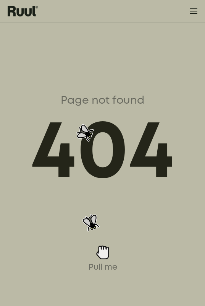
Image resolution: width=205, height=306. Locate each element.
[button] (188, 11)
